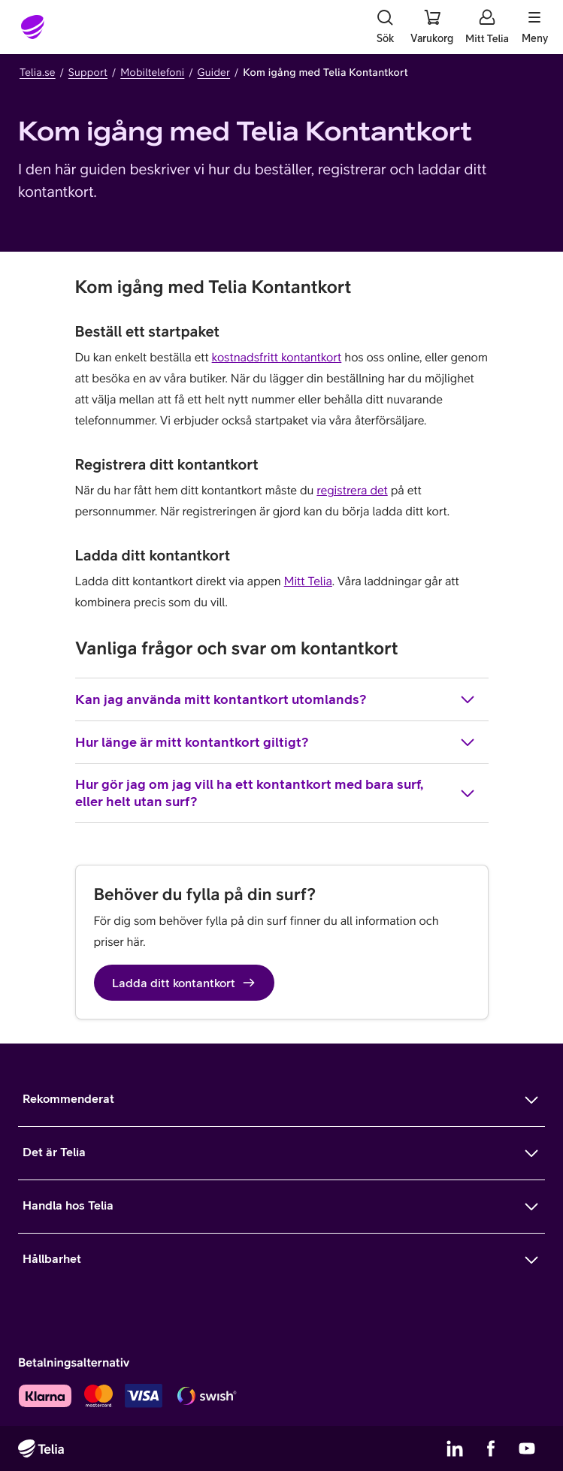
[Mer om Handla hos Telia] (281, 1206)
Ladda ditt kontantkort (184, 982)
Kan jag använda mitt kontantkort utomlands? (276, 699)
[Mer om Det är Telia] (281, 1153)
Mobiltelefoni (152, 72)
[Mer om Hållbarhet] (281, 1260)
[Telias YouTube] (527, 1448)
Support (87, 72)
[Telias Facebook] (491, 1448)
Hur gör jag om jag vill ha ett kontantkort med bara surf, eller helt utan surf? (276, 792)
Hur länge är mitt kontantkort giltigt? (276, 742)
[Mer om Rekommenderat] (281, 1100)
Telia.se (38, 72)
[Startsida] (33, 27)
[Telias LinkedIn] (455, 1448)
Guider (214, 72)
